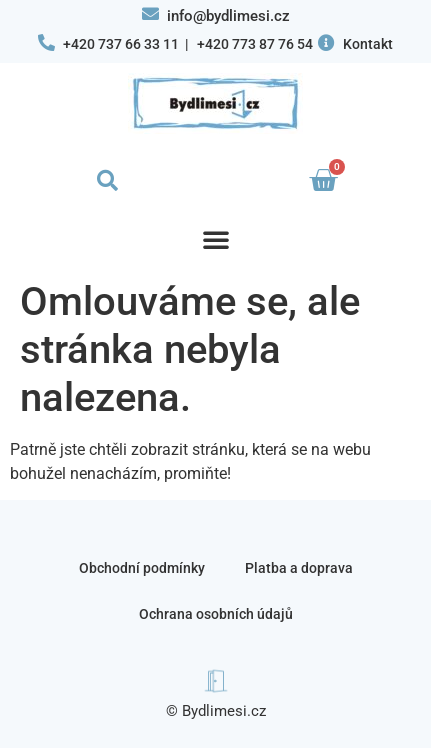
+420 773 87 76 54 (255, 44)
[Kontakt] (326, 42)
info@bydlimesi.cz (228, 16)
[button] (108, 181)
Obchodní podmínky (142, 568)
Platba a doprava (299, 568)
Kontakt (368, 44)
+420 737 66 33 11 (121, 44)
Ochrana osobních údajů (216, 614)
